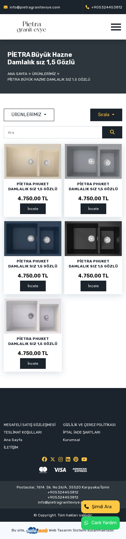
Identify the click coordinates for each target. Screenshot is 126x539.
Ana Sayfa (17, 74)
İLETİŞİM (11, 447)
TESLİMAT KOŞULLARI (23, 432)
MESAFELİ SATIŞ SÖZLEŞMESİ (29, 425)
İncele (33, 209)
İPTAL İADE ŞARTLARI (81, 432)
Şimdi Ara (98, 506)
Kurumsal (71, 440)
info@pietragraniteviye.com (32, 7)
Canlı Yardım (100, 523)
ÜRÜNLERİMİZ (44, 74)
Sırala (104, 114)
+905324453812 (104, 7)
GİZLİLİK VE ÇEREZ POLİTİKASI (89, 425)
